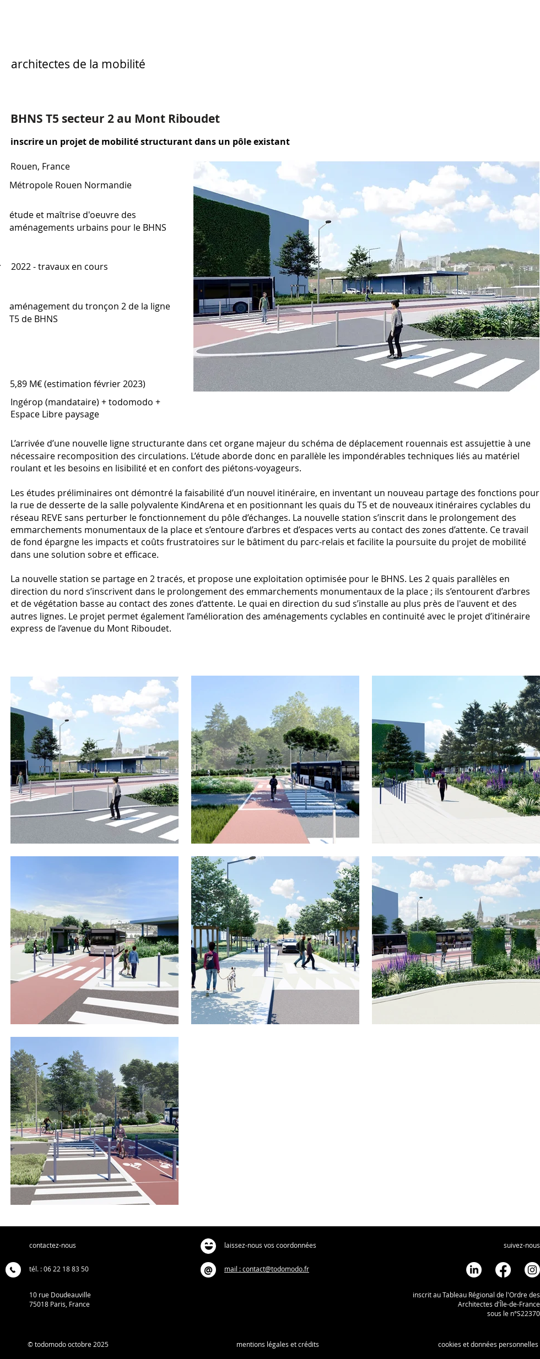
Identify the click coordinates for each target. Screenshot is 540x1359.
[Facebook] (503, 1270)
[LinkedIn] (474, 1270)
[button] (208, 1246)
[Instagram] (532, 1270)
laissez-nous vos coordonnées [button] (270, 1245)
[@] (208, 1270)
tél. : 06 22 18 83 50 (59, 1268)
